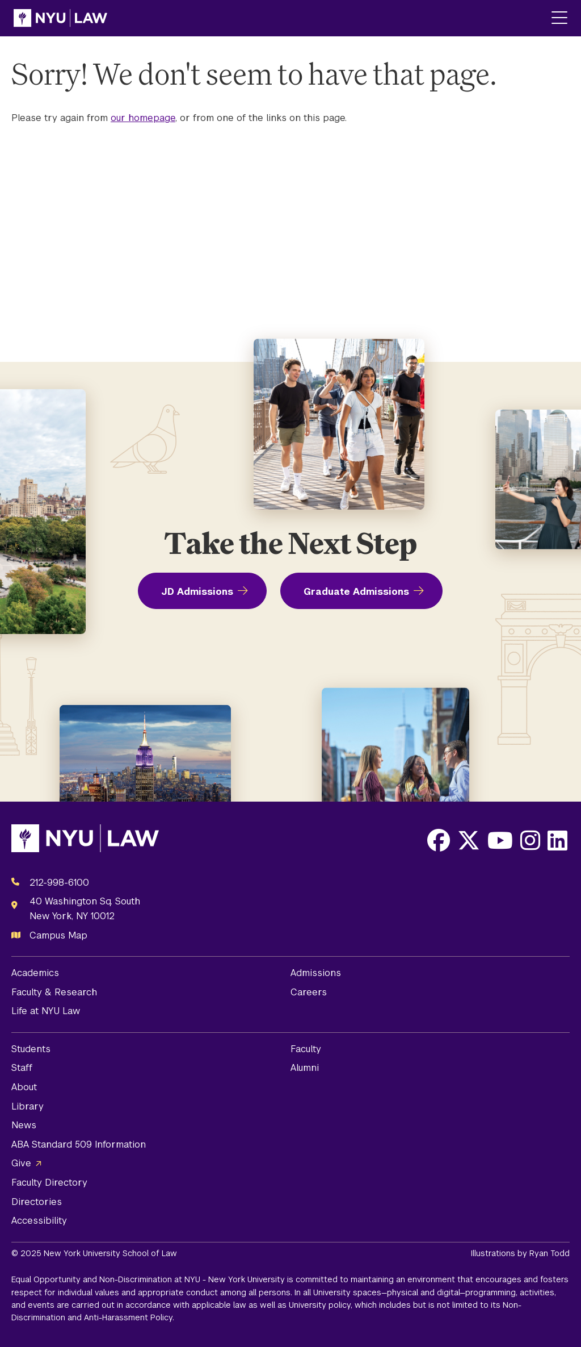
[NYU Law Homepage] (60, 18)
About (24, 1087)
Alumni (304, 1068)
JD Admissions (197, 592)
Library (27, 1106)
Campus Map (58, 935)
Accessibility (39, 1221)
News (23, 1125)
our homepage (143, 118)
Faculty (305, 1049)
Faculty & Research (54, 992)
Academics (35, 973)
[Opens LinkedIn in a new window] (557, 840)
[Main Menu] (559, 18)
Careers (308, 992)
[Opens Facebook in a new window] (438, 840)
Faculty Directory (49, 1182)
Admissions (315, 973)
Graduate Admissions (356, 592)
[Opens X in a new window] (468, 840)
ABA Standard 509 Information (78, 1144)
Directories (36, 1202)
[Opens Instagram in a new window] (530, 840)
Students (30, 1049)
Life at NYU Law (45, 1011)
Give (21, 1163)
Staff (21, 1068)
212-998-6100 (59, 883)
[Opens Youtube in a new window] (500, 840)
